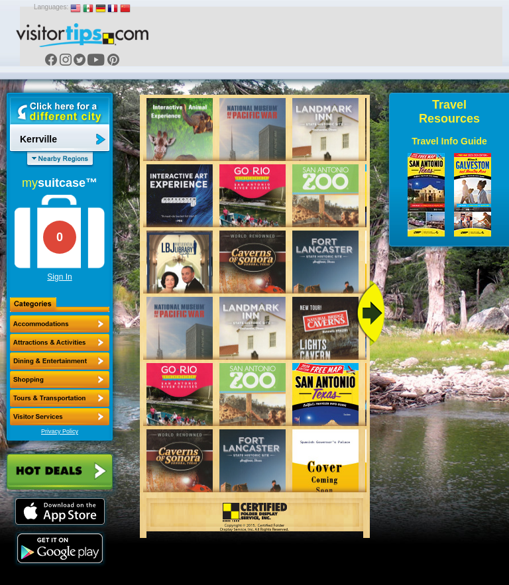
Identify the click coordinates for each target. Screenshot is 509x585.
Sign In (59, 277)
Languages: (51, 7)
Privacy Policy (59, 431)
